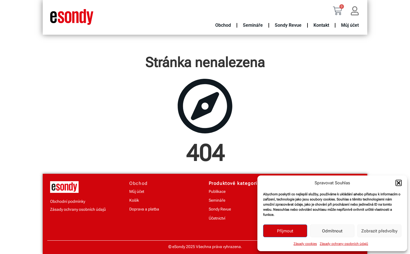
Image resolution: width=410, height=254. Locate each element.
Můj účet (350, 25)
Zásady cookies (305, 244)
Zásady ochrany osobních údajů (344, 244)
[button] (398, 183)
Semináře (253, 25)
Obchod (223, 25)
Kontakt (321, 25)
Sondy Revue (288, 25)
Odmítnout (332, 231)
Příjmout (285, 231)
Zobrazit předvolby (379, 231)
